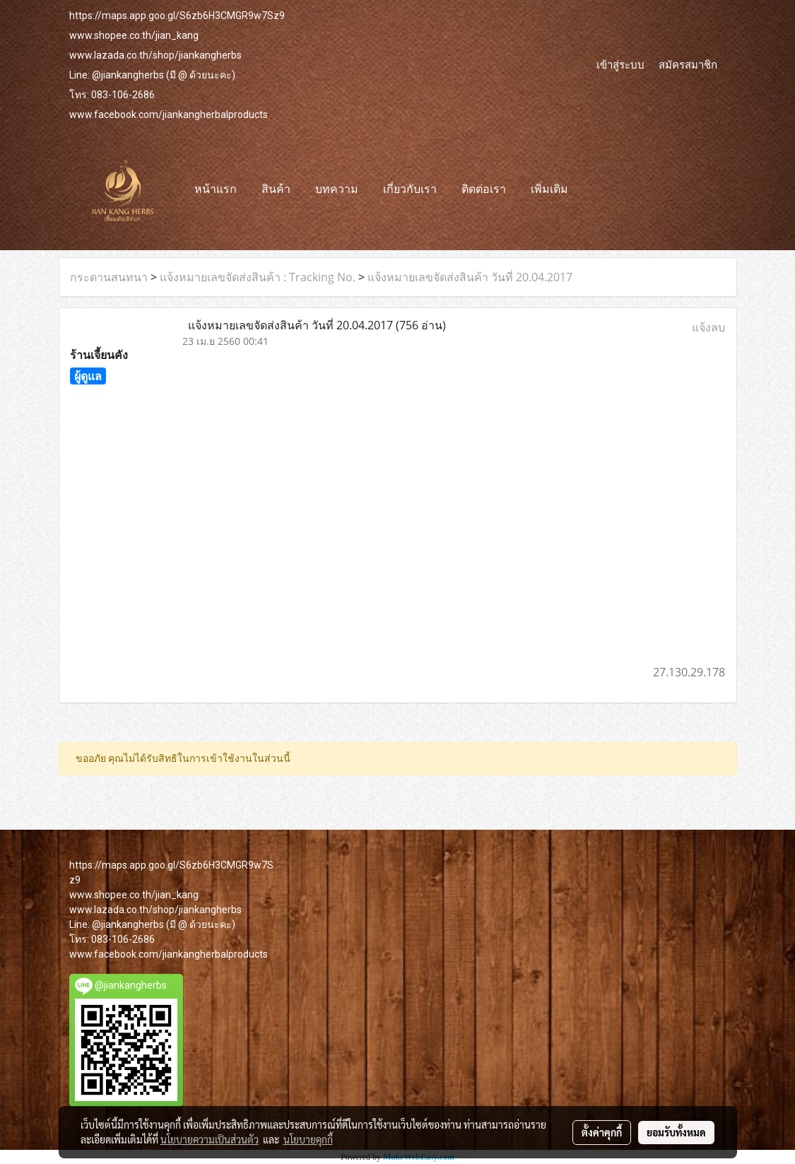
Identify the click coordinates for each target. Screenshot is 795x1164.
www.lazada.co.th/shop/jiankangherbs (155, 55)
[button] (593, 190)
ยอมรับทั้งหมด (676, 1132)
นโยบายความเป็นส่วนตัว (209, 1139)
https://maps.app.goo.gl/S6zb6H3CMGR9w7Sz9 (177, 15)
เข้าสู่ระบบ (620, 64)
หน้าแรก (215, 190)
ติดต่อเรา (483, 190)
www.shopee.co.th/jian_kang (134, 35)
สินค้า (275, 190)
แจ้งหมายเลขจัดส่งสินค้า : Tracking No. (257, 277)
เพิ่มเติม (549, 190)
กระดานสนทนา (109, 277)
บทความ (336, 190)
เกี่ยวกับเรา (410, 190)
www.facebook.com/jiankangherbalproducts (168, 114)
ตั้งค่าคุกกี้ (602, 1132)
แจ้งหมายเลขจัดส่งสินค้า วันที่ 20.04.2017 (469, 277)
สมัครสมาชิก (688, 64)
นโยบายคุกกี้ (308, 1139)
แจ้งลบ (708, 327)
